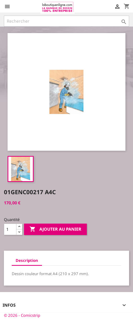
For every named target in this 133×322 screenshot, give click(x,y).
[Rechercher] (66, 21)
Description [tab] (27, 260)
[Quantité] (10, 229)
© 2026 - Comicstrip (22, 315)
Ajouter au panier (55, 229)
